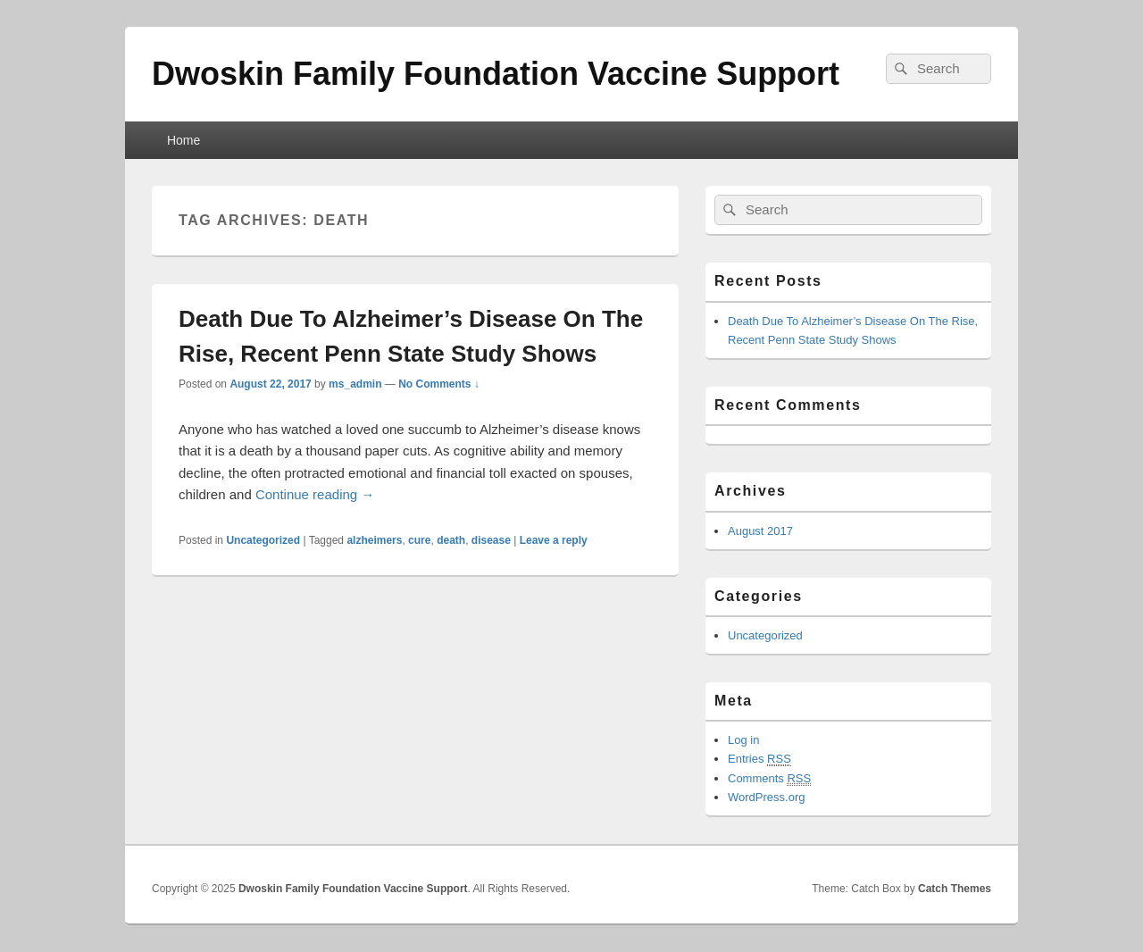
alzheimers (374, 540)
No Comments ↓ (439, 384)
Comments (769, 779)
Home (183, 140)
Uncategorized (263, 540)
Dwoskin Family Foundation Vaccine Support (495, 73)
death (451, 540)
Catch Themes (954, 888)
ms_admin (355, 384)
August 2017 (760, 531)
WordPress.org (766, 797)
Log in (743, 740)
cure (419, 540)
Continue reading (314, 494)
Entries (759, 759)
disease (491, 540)
